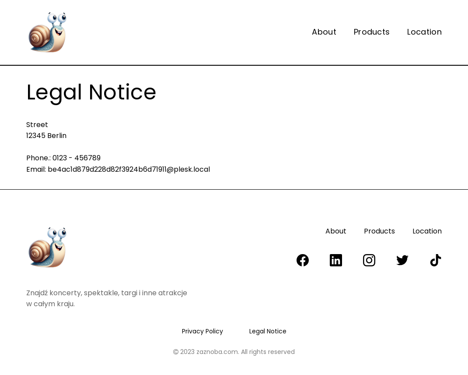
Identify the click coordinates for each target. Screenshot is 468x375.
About (324, 32)
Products (372, 32)
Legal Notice (267, 331)
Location (424, 32)
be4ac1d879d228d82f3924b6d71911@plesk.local (129, 169)
